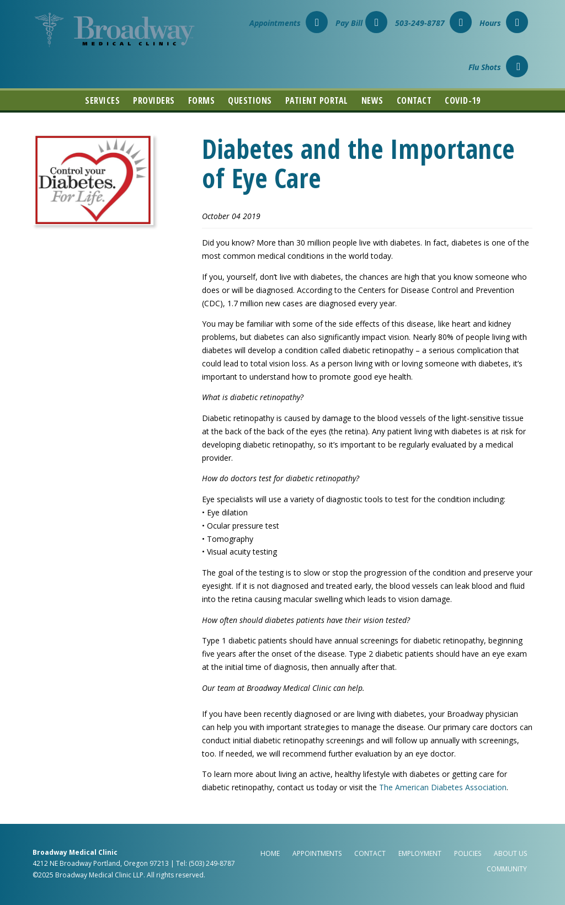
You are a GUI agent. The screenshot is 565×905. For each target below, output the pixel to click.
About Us (510, 853)
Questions (250, 100)
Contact (414, 100)
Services (102, 100)
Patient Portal (316, 100)
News (372, 100)
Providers (154, 100)
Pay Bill (361, 23)
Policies (467, 853)
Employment (419, 853)
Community (507, 869)
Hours (503, 23)
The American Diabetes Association (443, 787)
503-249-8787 (433, 23)
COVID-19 (462, 100)
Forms (201, 100)
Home (270, 853)
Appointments (288, 23)
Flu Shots (498, 67)
